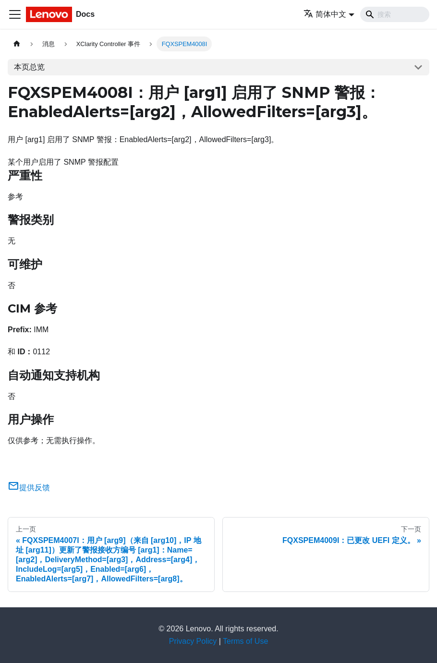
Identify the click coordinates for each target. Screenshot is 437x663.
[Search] (394, 14)
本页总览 (29, 67)
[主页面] (17, 43)
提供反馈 (29, 487)
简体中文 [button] (324, 14)
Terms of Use (245, 641)
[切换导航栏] (15, 14)
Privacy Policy (193, 641)
